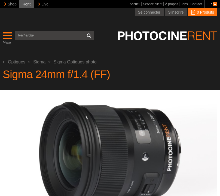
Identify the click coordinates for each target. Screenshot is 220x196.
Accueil (135, 4)
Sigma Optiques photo (72, 62)
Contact (196, 4)
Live (44, 4)
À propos (171, 4)
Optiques (14, 62)
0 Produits (202, 12)
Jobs (184, 4)
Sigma (36, 62)
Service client (152, 4)
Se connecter (149, 12)
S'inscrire (176, 12)
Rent (27, 4)
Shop (12, 4)
